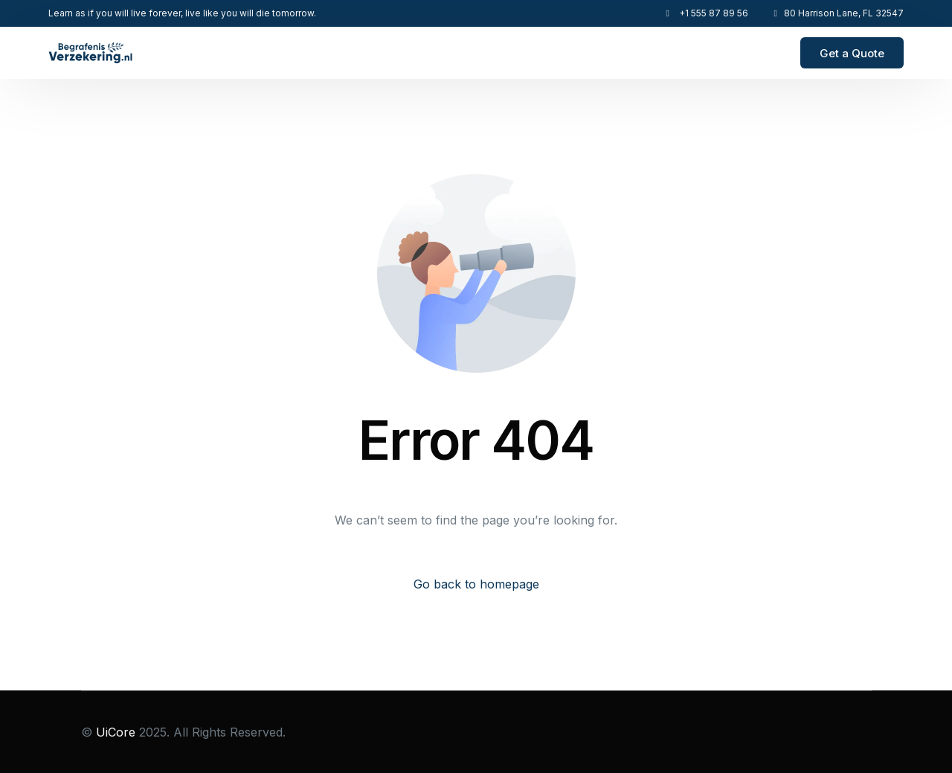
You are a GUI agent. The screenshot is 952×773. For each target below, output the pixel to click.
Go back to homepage (476, 584)
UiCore (115, 732)
